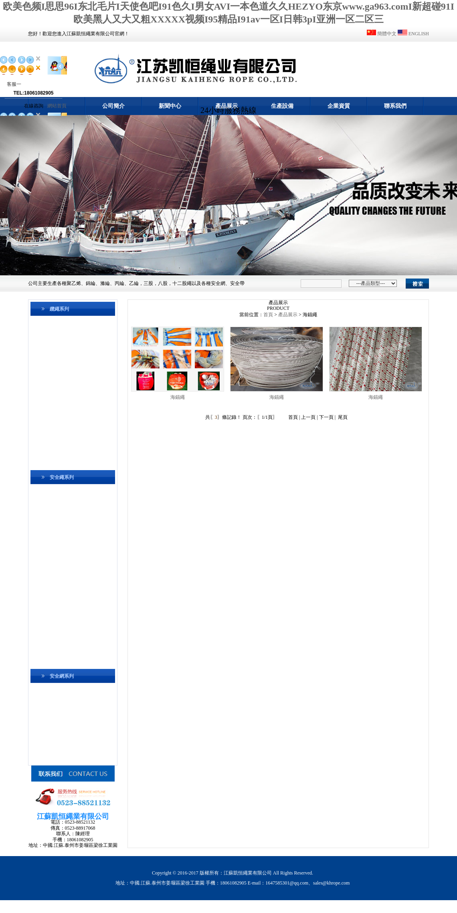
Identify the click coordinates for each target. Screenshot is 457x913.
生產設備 (282, 106)
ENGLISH (418, 33)
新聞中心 (170, 106)
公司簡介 (113, 106)
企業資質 (339, 106)
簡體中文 (386, 33)
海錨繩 (177, 397)
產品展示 (226, 106)
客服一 (14, 84)
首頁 (268, 314)
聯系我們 (395, 106)
